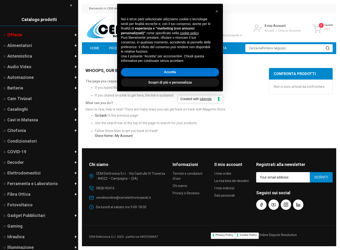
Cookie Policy (248, 234)
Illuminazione (20, 247)
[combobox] (289, 48)
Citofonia (16, 130)
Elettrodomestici (24, 172)
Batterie (15, 87)
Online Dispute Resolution (278, 235)
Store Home (104, 136)
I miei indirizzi (224, 188)
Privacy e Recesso (186, 193)
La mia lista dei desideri (231, 181)
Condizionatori (22, 141)
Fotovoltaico (20, 204)
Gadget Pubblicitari (26, 215)
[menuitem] (94, 48)
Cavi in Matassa (22, 119)
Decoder (15, 162)
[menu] (209, 48)
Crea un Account (289, 30)
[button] (217, 89)
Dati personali (224, 195)
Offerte (14, 34)
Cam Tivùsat (19, 98)
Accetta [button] (170, 149)
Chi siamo (180, 186)
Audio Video (19, 66)
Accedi (270, 30)
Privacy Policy (224, 234)
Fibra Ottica (18, 194)
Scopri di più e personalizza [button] (170, 159)
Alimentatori (19, 45)
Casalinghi (17, 109)
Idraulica (16, 236)
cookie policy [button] (189, 110)
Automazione (20, 77)
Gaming (15, 226)
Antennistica (19, 56)
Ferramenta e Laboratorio (32, 183)
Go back (101, 115)
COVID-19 (16, 151)
